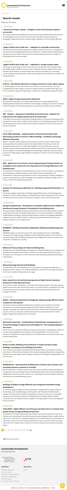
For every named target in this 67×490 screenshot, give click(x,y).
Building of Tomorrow (7, 470)
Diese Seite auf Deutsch (11, 439)
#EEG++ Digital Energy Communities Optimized (21, 99)
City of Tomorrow (6, 472)
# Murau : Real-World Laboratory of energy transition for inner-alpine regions (33, 84)
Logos (25, 470)
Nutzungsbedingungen (33, 488)
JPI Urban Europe (6, 479)
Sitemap (53, 488)
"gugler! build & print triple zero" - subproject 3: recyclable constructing (31, 47)
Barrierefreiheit (45, 488)
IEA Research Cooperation (8, 476)
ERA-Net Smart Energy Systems (10, 474)
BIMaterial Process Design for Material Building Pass (23, 248)
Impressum (14, 488)
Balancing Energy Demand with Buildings (19, 265)
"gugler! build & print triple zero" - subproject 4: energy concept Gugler (31, 64)
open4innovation (10, 451)
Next (30, 430)
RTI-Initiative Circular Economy (10, 481)
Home (2, 13)
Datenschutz (22, 488)
